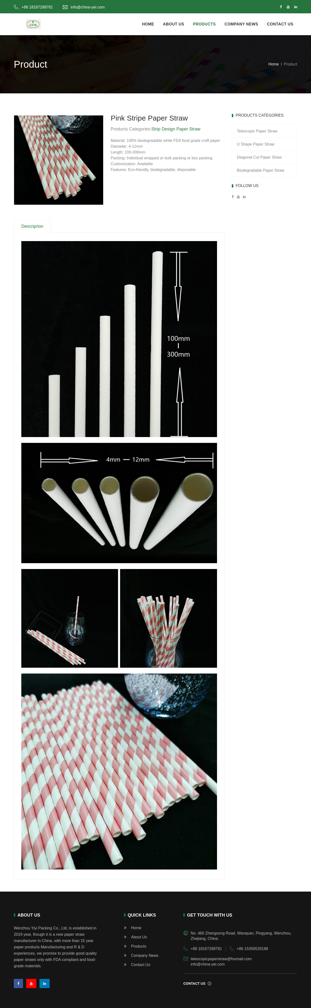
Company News (141, 955)
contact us (280, 24)
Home (273, 64)
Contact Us (137, 965)
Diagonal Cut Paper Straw (259, 157)
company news (241, 24)
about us (173, 24)
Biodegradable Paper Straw (260, 170)
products (204, 24)
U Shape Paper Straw (255, 144)
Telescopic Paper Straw (257, 131)
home (148, 24)
